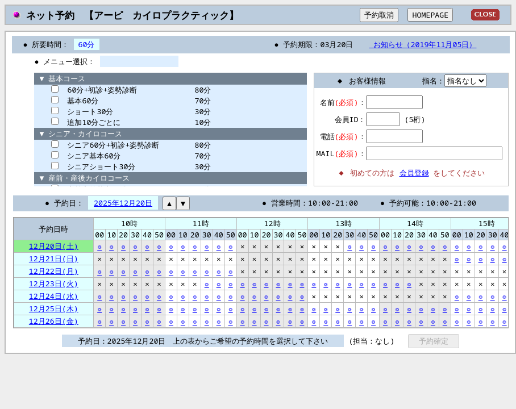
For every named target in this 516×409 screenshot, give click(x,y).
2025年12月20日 (123, 203)
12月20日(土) (53, 246)
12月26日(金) (53, 321)
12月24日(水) (53, 296)
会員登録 (414, 173)
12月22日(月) (53, 271)
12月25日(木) (53, 308)
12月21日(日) (53, 258)
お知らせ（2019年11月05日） (422, 44)
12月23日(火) (53, 283)
